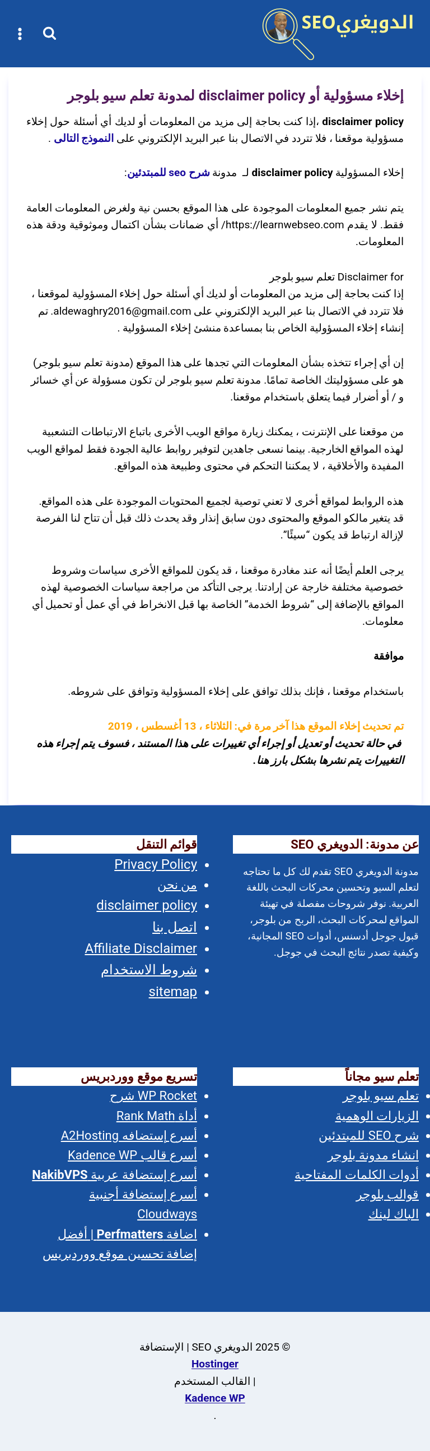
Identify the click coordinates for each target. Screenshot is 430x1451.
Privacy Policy (155, 864)
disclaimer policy (146, 905)
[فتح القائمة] (20, 34)
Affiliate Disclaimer (141, 948)
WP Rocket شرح (153, 1096)
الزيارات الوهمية (377, 1116)
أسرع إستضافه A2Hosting (129, 1135)
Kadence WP (215, 1398)
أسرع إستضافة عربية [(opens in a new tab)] (114, 1175)
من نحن (177, 885)
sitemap (173, 991)
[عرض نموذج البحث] (50, 34)
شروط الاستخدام (149, 970)
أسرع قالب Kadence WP (132, 1155)
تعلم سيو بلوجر (381, 1096)
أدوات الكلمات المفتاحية (357, 1175)
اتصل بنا (174, 927)
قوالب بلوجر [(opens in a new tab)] (387, 1194)
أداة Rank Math (156, 1116)
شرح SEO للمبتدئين (369, 1135)
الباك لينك (393, 1214)
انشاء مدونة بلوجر (373, 1155)
